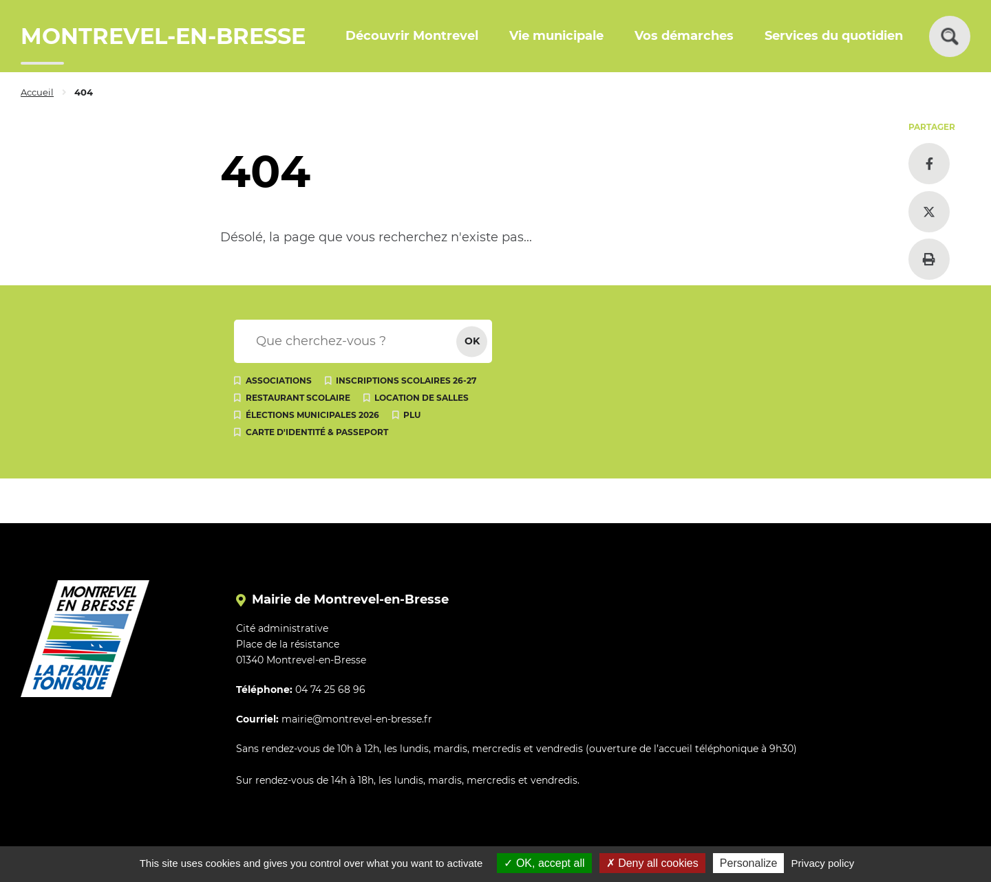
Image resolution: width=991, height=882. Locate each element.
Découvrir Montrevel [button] (411, 35)
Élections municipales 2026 (312, 415)
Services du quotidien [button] (834, 35)
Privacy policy (823, 863)
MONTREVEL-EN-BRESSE (163, 36)
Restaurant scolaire (298, 398)
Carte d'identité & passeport (317, 432)
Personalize (749, 863)
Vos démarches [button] (684, 35)
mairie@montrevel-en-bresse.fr (356, 719)
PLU (411, 415)
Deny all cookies (652, 863)
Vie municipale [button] (556, 35)
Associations (279, 380)
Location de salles (421, 398)
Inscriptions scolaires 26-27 (406, 380)
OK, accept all (544, 863)
